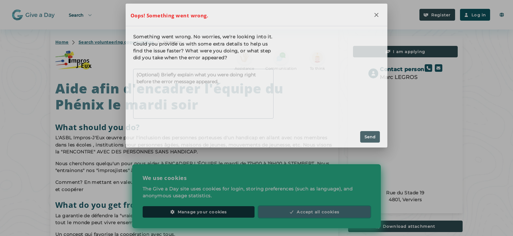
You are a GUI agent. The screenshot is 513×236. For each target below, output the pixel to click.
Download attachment (405, 226)
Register (437, 14)
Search (81, 15)
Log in (475, 14)
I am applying (405, 51)
